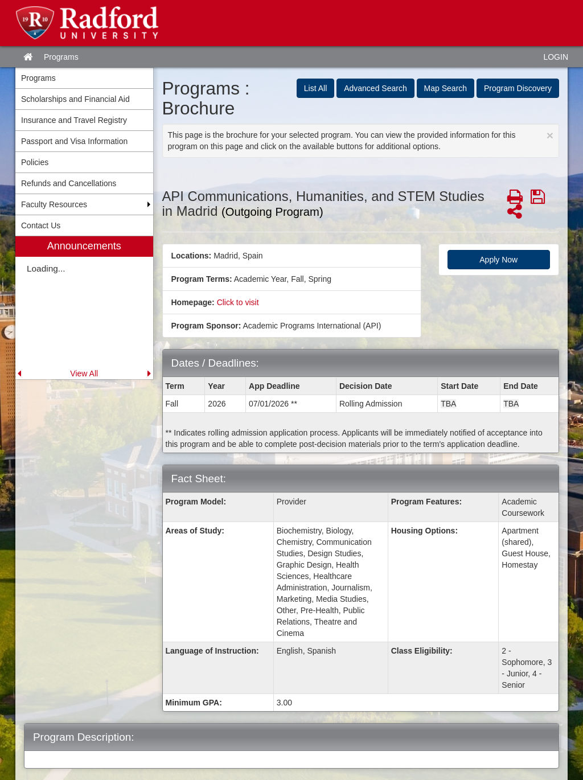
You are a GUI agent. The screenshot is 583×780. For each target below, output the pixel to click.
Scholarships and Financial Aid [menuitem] (75, 99)
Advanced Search (375, 88)
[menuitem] (84, 307)
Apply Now (498, 259)
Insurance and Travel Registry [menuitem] (74, 120)
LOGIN (555, 56)
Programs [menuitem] (38, 78)
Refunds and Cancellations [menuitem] (68, 183)
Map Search (445, 88)
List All (315, 88)
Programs (61, 56)
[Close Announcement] (550, 135)
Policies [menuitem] (34, 162)
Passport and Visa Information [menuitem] (74, 141)
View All (84, 373)
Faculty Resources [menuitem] (54, 204)
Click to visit (238, 302)
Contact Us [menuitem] (40, 225)
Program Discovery (518, 88)
